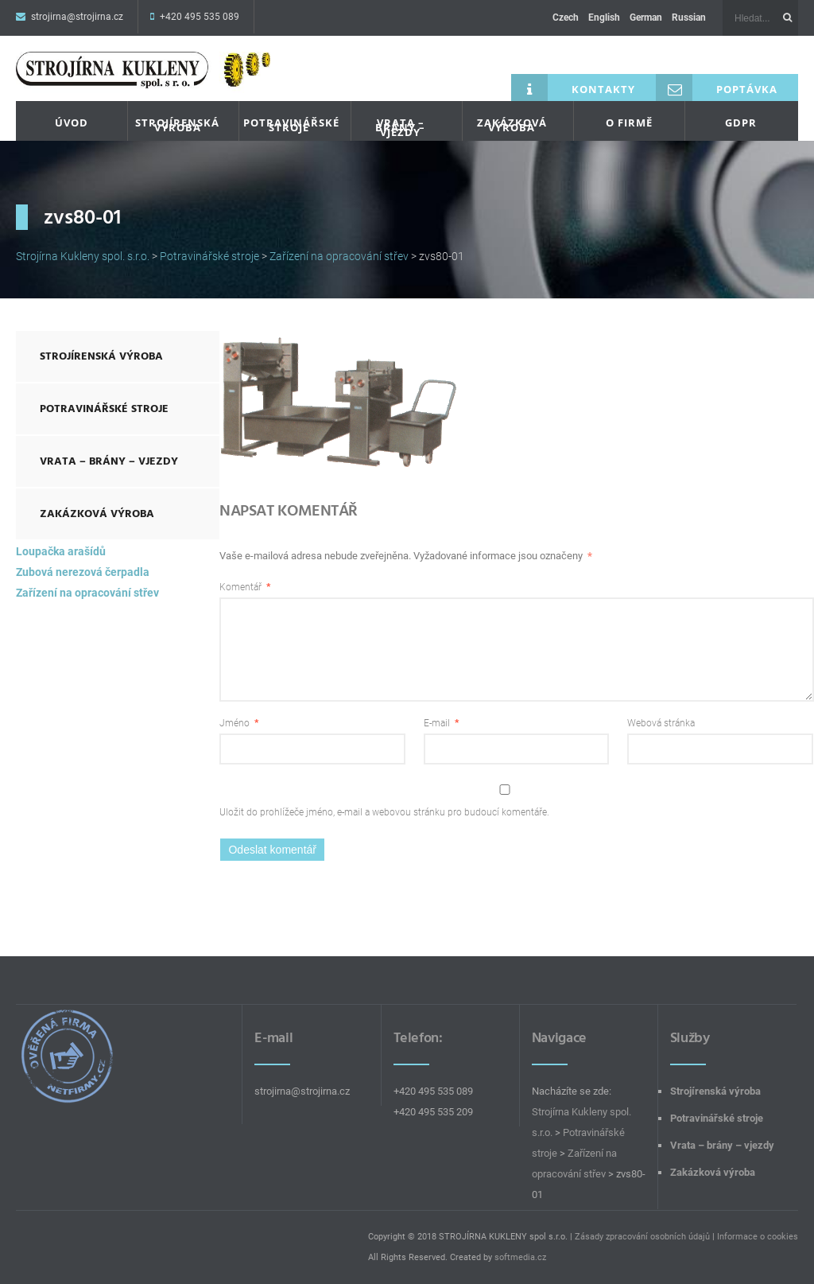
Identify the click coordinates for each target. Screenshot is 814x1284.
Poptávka (716, 87)
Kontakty (573, 87)
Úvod (71, 122)
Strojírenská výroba (177, 124)
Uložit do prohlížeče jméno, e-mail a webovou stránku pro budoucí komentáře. (384, 812)
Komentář (244, 587)
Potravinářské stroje (291, 124)
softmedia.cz (520, 1257)
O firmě (629, 122)
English (604, 17)
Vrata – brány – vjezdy (400, 127)
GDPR (741, 122)
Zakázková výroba (512, 124)
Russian (689, 17)
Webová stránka (661, 723)
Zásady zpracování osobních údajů (642, 1236)
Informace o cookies (757, 1236)
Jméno (238, 723)
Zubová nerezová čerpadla (82, 572)
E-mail (441, 723)
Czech (565, 17)
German (646, 17)
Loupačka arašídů (61, 551)
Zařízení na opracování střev (87, 592)
